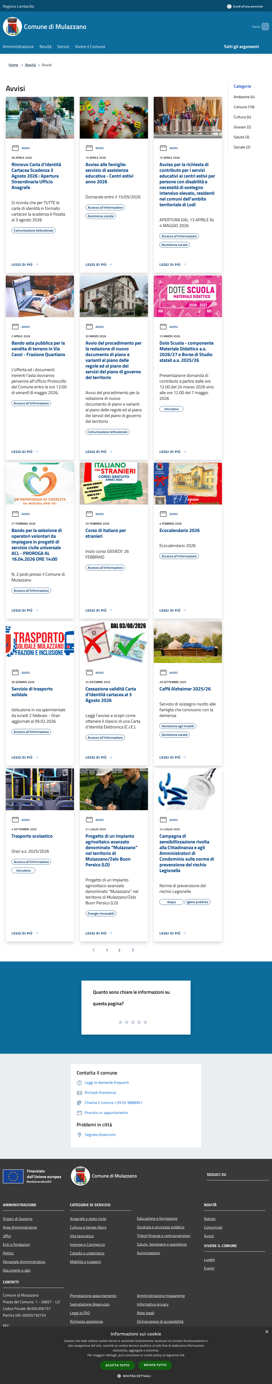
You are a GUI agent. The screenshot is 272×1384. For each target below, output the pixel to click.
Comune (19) (244, 107)
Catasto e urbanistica (87, 1253)
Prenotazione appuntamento (93, 1295)
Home (13, 65)
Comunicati (213, 1227)
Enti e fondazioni (16, 1244)
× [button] (266, 1332)
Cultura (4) (242, 117)
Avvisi (20, 148)
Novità (30, 65)
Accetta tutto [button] (118, 1365)
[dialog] (136, 1355)
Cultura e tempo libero (88, 1227)
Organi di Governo (17, 1218)
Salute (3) (241, 137)
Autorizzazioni (148, 1253)
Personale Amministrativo (24, 1262)
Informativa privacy (153, 1304)
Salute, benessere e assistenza (162, 1244)
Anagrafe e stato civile (88, 1218)
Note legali (145, 1313)
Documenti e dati (17, 1270)
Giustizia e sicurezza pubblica (160, 1227)
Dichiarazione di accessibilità (160, 1321)
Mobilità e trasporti (85, 1262)
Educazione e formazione (157, 1218)
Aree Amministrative (20, 1227)
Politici (8, 1253)
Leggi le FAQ (80, 1313)
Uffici (7, 1236)
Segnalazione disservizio (89, 1304)
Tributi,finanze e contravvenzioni (163, 1235)
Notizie (209, 1218)
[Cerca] (263, 26)
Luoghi (209, 1259)
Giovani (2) (242, 127)
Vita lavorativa (82, 1236)
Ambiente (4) (244, 97)
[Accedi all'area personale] (245, 6)
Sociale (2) (242, 147)
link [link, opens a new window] (182, 1355)
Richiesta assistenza (86, 1321)
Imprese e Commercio (87, 1244)
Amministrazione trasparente (161, 1295)
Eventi (209, 1268)
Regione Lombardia (18, 6)
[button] (136, 1375)
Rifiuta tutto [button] (155, 1365)
